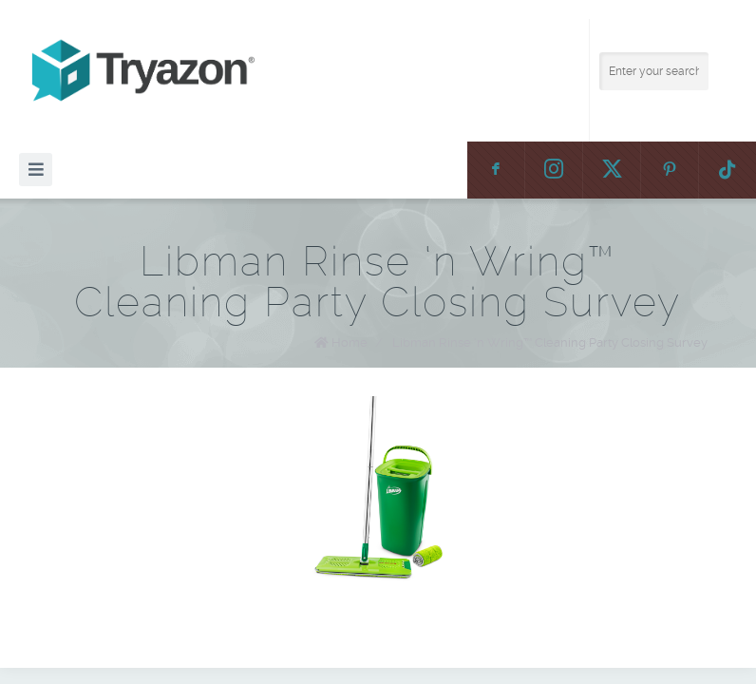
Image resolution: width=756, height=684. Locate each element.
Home (349, 342)
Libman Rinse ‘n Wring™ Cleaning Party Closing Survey (550, 342)
